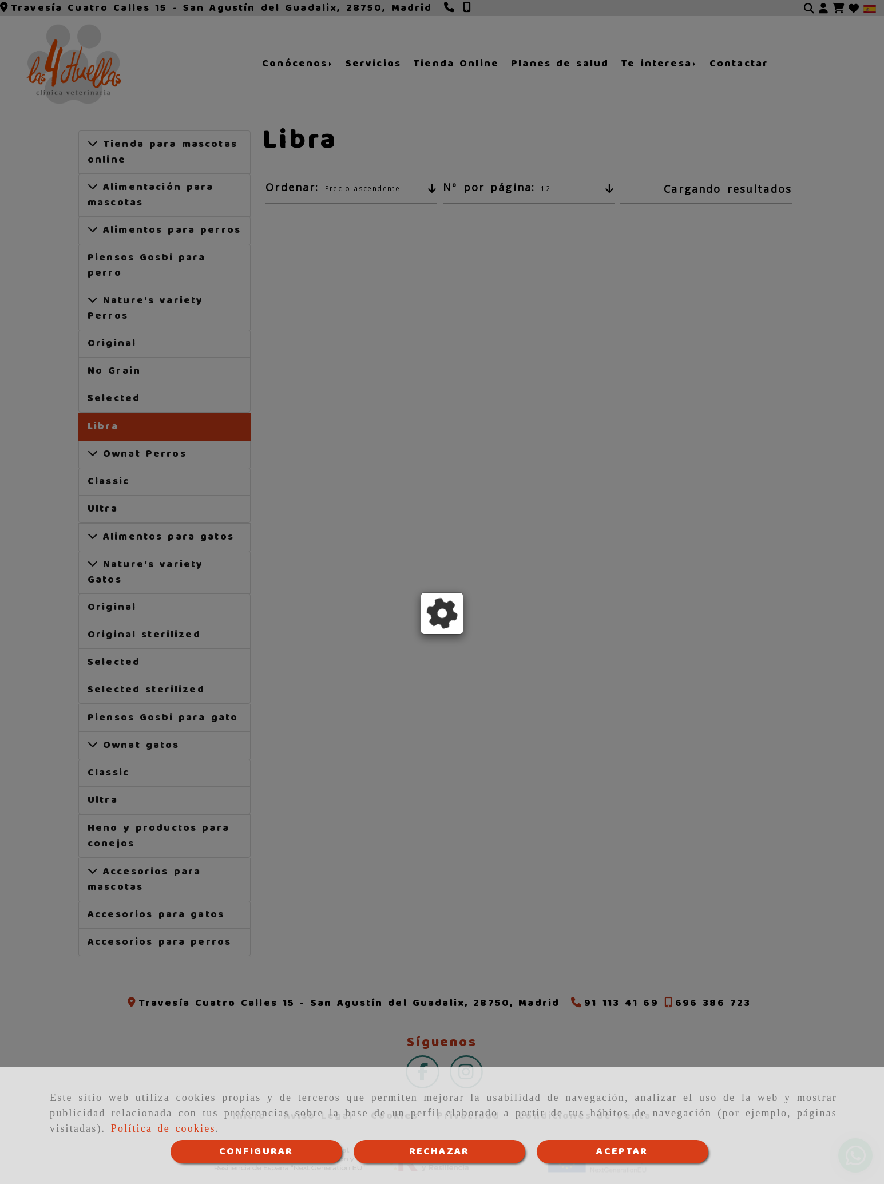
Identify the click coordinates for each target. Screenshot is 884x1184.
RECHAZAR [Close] (439, 1151)
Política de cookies (163, 1129)
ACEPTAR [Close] (622, 1151)
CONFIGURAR (256, 1151)
